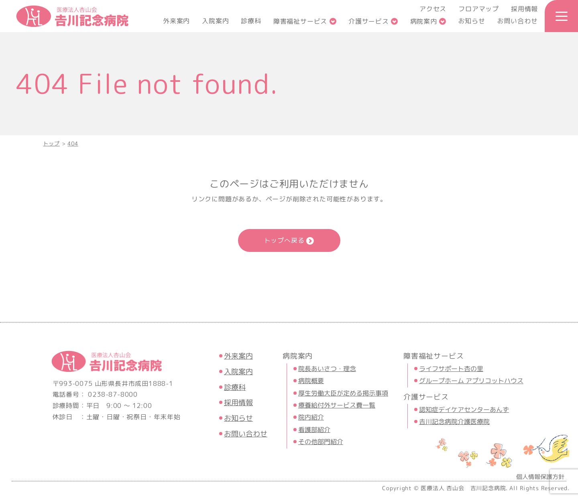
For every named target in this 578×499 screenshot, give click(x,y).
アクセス (432, 8)
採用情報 (524, 8)
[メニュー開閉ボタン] (561, 16)
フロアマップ (478, 8)
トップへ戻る (284, 240)
